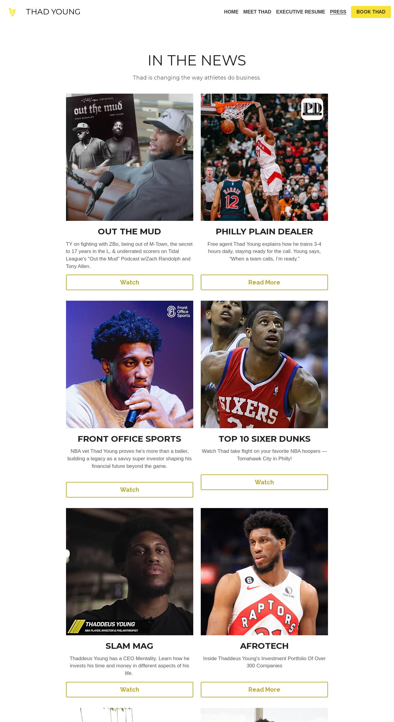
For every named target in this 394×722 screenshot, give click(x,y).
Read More (197, 267)
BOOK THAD (371, 12)
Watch (77, 267)
